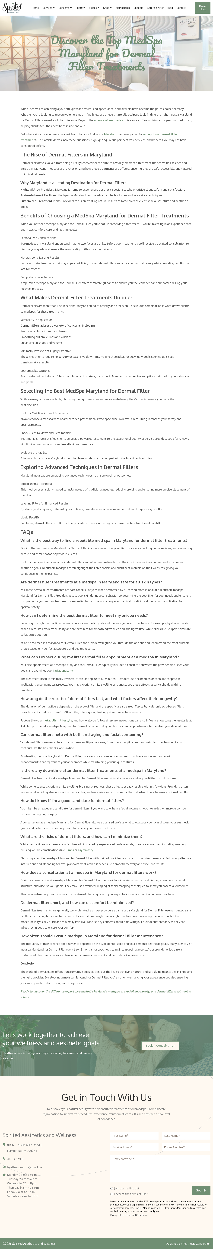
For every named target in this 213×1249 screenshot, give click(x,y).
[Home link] (12, 7)
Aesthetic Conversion (196, 1243)
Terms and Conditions (136, 1215)
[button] (80, 7)
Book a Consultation (160, 1045)
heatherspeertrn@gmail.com (25, 1167)
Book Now (203, 7)
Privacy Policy (117, 1215)
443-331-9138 (15, 1159)
